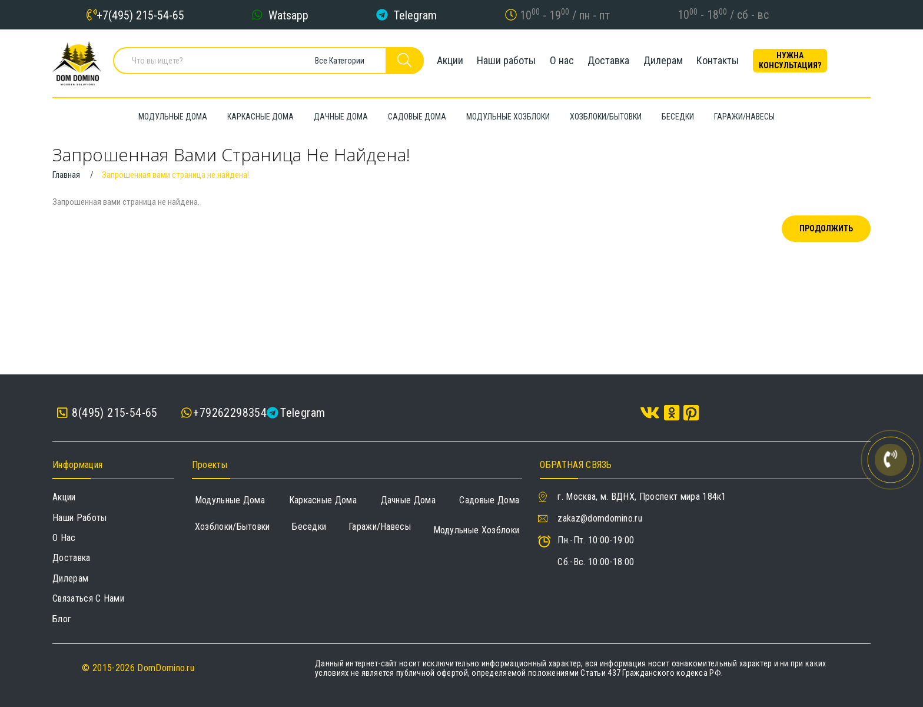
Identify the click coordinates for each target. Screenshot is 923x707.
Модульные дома (230, 500)
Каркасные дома (323, 500)
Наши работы (503, 61)
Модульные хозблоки (476, 530)
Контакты (739, 61)
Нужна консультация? (817, 61)
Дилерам (678, 61)
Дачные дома (408, 500)
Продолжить (826, 228)
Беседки (309, 526)
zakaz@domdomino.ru (599, 518)
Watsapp (288, 15)
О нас (565, 61)
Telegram (415, 15)
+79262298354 (230, 413)
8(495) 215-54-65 (107, 413)
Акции (440, 61)
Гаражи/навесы (379, 526)
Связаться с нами (88, 598)
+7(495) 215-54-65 (140, 15)
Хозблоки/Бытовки (232, 526)
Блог (61, 619)
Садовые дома (489, 500)
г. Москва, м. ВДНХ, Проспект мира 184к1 (641, 496)
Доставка (618, 61)
